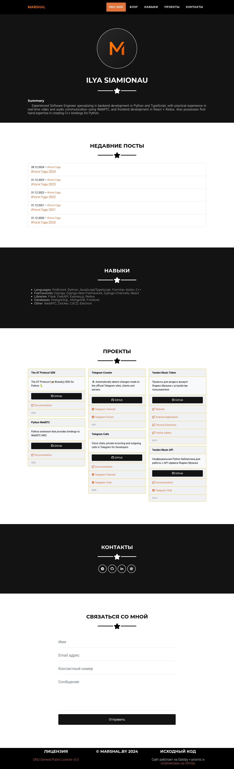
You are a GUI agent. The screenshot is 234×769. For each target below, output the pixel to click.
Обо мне (116, 8)
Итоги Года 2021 (43, 210)
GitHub (56, 396)
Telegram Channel (104, 409)
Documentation (41, 405)
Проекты (172, 8)
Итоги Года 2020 (43, 222)
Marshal (41, 8)
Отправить (117, 719)
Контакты (194, 8)
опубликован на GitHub (178, 763)
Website (158, 409)
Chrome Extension (164, 424)
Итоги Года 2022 (43, 197)
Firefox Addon (161, 432)
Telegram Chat (102, 482)
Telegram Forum (103, 417)
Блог (134, 8)
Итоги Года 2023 (43, 184)
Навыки (151, 8)
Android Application (165, 417)
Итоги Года (54, 167)
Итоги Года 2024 (43, 172)
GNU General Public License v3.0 (56, 759)
